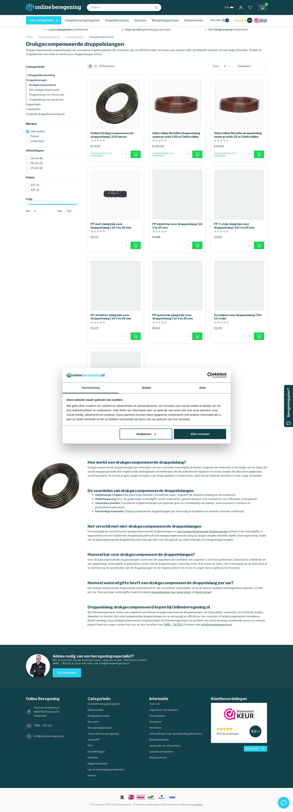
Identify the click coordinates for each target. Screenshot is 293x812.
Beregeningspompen (165, 20)
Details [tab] (146, 387)
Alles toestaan (200, 433)
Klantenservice (193, 20)
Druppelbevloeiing (117, 20)
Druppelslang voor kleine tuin (46, 94)
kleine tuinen (203, 592)
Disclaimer (155, 722)
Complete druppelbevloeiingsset (45, 114)
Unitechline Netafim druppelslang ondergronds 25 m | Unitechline (238, 135)
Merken (92, 775)
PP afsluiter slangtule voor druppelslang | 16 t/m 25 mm (111, 316)
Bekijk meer (255, 748)
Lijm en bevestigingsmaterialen (106, 769)
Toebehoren (33, 109)
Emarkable (197, 804)
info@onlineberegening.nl (216, 624)
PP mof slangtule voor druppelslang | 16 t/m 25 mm (111, 225)
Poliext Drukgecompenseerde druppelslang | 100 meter (112, 135)
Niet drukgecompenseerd (44, 90)
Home (29, 37)
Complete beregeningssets (82, 20)
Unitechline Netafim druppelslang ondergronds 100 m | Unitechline (176, 135)
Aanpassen (146, 433)
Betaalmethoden (159, 739)
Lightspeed (153, 804)
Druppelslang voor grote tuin (46, 99)
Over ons (154, 704)
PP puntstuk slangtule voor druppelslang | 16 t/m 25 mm (172, 316)
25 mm (36, 168)
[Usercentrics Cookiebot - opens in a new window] (210, 375)
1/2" (35, 185)
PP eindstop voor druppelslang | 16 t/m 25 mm (177, 225)
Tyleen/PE (93, 739)
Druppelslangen (74, 37)
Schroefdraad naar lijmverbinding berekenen (175, 734)
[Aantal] (126, 154)
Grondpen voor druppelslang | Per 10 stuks (238, 316)
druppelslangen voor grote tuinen (171, 592)
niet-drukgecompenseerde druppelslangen (202, 531)
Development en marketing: (176, 804)
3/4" (35, 189)
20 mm (36, 163)
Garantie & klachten (161, 751)
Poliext (35, 136)
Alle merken (38, 131)
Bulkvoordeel (95, 710)
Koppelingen (33, 104)
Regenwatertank (98, 763)
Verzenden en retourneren (165, 745)
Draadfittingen (96, 751)
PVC (90, 745)
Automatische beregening (103, 734)
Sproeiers (140, 20)
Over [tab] (202, 387)
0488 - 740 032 (173, 624)
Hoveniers (155, 728)
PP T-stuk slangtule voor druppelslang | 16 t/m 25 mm (234, 225)
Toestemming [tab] (90, 387)
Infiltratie (93, 757)
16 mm (36, 158)
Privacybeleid (157, 716)
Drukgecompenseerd (101, 37)
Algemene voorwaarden (163, 710)
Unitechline (37, 141)
